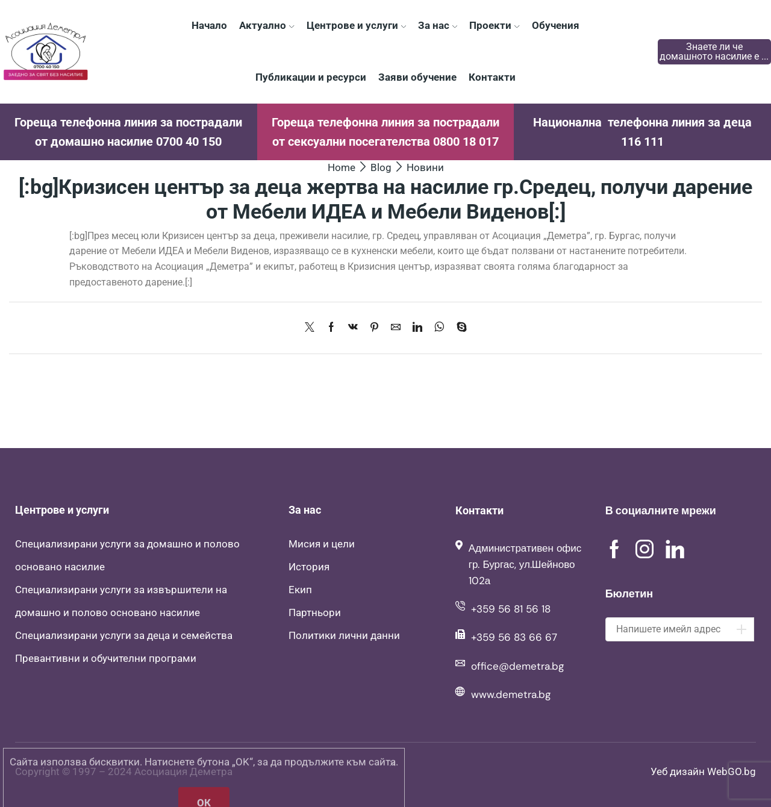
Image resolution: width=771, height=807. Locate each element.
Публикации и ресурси (310, 77)
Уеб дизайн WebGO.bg (703, 771)
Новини (425, 167)
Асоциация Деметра (183, 771)
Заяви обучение (417, 77)
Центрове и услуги (356, 25)
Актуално (266, 25)
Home (341, 167)
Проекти (494, 25)
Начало (209, 25)
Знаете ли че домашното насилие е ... (714, 51)
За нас (437, 25)
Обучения (555, 25)
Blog (381, 167)
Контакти (492, 77)
